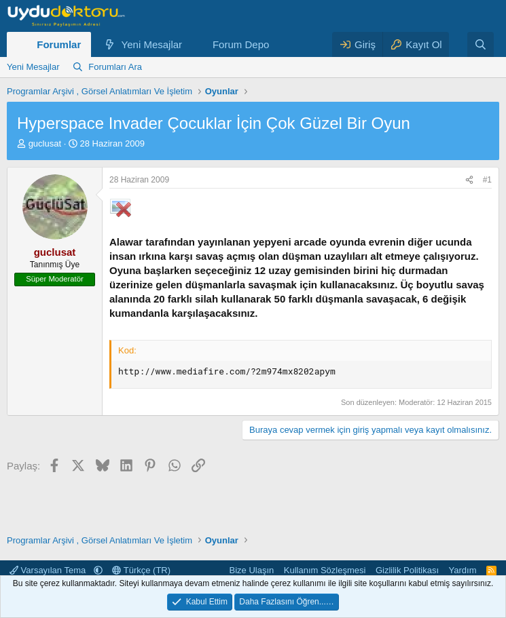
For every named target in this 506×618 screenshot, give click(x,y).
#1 (487, 180)
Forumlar (59, 44)
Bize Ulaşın (252, 570)
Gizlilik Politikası (407, 570)
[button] (192, 44)
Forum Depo (241, 44)
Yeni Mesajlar (152, 44)
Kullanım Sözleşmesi (325, 570)
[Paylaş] (469, 180)
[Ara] (480, 44)
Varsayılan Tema (49, 570)
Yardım (463, 570)
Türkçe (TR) (141, 570)
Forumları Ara (115, 67)
